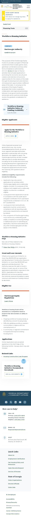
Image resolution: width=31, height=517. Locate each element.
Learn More (8, 301)
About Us (11, 455)
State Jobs (11, 487)
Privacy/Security (11, 502)
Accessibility (10, 499)
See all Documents (14, 374)
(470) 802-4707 (19, 419)
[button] (26, 28)
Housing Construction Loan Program (15, 356)
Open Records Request (16, 468)
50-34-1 (10, 71)
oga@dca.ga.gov (10, 52)
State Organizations (15, 480)
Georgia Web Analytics (12, 513)
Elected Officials (13, 483)
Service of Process (14, 471)
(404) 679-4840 (19, 415)
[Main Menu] (28, 6)
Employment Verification (16, 459)
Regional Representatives (16, 429)
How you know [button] (5, 2)
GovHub (9, 507)
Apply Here (11, 136)
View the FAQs (9, 247)
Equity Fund (7, 24)
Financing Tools (9, 28)
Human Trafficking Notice (13, 510)
